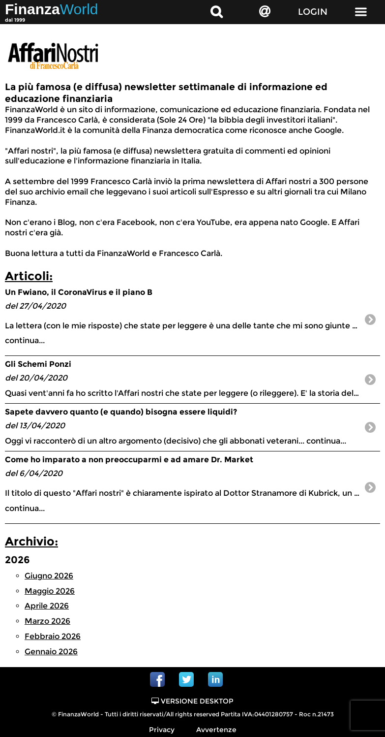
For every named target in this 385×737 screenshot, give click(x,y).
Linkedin (215, 679)
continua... (192, 316)
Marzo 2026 (47, 621)
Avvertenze (216, 729)
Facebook (157, 679)
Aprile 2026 (47, 605)
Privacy (162, 729)
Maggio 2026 (50, 591)
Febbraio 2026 (53, 636)
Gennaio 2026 (51, 651)
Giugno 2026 (49, 575)
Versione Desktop (192, 701)
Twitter (186, 679)
